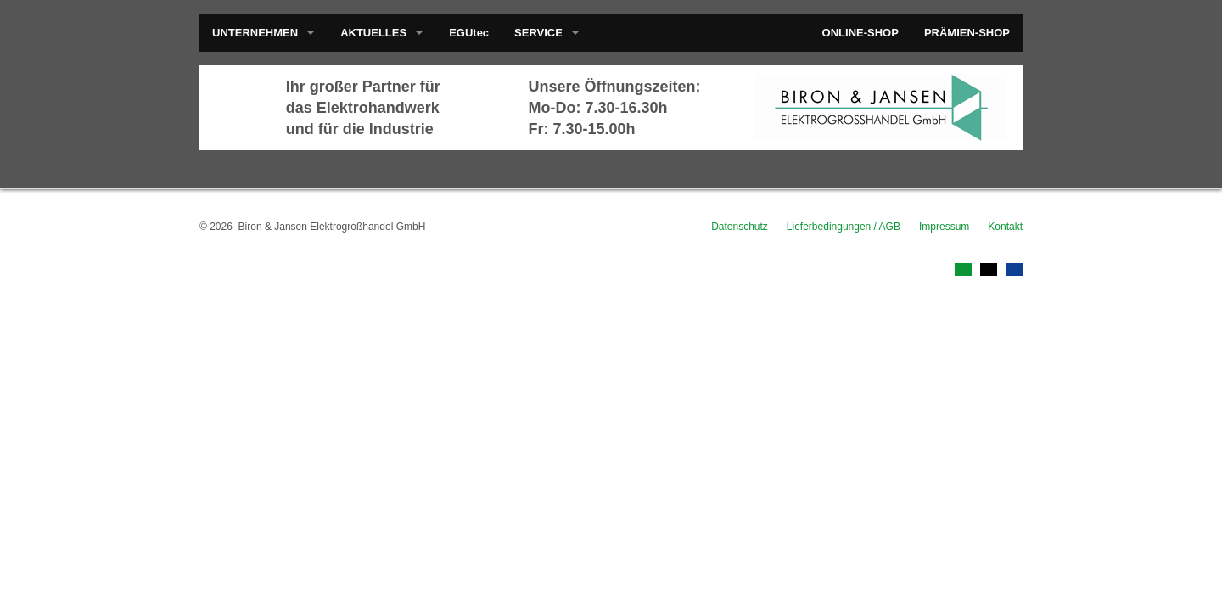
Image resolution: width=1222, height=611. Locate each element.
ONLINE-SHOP (860, 32)
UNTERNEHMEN (255, 32)
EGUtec (469, 32)
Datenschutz (739, 227)
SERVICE (538, 32)
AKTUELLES (373, 32)
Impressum (944, 227)
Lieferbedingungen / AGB (843, 227)
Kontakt (1005, 227)
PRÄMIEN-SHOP (967, 32)
